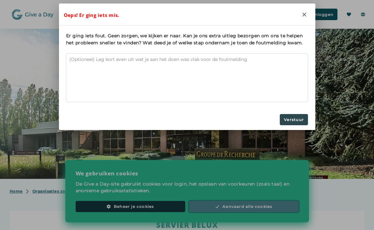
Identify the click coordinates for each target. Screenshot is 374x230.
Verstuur (294, 119)
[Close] (304, 14)
